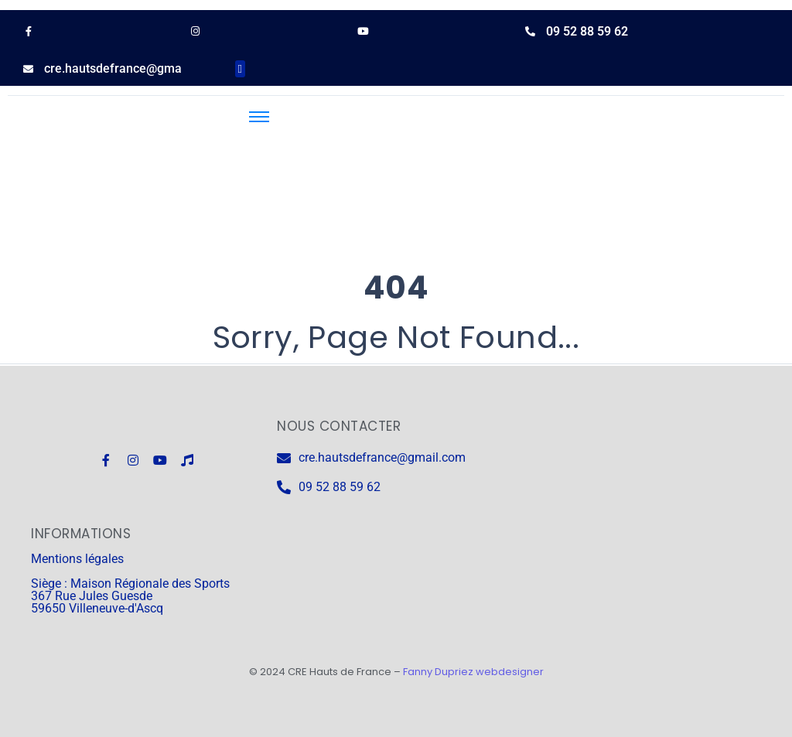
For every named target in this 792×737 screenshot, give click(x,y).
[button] (240, 69)
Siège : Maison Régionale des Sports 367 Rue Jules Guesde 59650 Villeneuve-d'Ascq (130, 596)
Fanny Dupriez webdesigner (473, 671)
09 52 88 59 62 (587, 31)
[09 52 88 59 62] (530, 31)
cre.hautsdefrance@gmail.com (129, 68)
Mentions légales (77, 558)
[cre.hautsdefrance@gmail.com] (28, 69)
